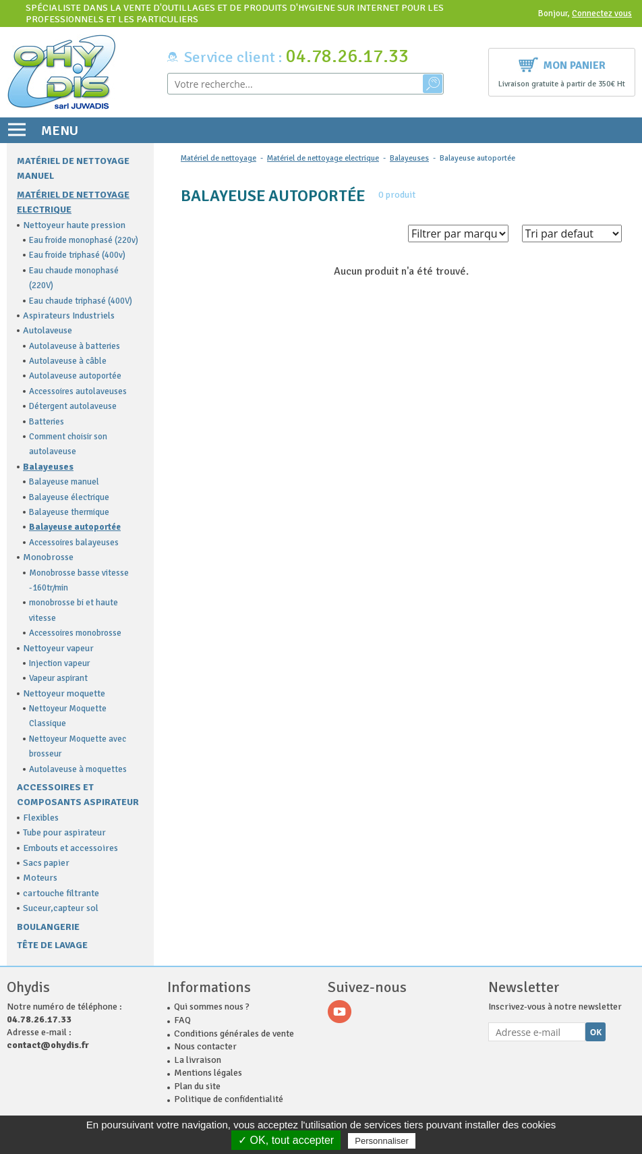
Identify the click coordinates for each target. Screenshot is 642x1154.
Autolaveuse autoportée (75, 375)
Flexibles (41, 817)
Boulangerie (48, 927)
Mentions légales (208, 1072)
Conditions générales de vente (234, 1033)
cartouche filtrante (61, 893)
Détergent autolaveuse (73, 406)
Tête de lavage (52, 945)
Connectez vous (602, 13)
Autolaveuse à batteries (74, 346)
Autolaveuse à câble (68, 361)
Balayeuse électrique (69, 497)
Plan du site (197, 1086)
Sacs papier (46, 863)
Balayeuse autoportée (75, 527)
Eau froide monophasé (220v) (83, 240)
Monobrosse (48, 557)
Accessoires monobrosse (75, 633)
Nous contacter (205, 1046)
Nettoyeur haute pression (74, 225)
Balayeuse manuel (64, 481)
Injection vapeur (59, 663)
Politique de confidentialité (228, 1099)
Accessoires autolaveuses (78, 391)
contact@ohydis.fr (48, 1045)
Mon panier (562, 64)
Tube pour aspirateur (64, 832)
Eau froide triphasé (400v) (77, 255)
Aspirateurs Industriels (69, 315)
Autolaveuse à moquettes (78, 769)
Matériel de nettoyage (218, 158)
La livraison (197, 1060)
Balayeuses (48, 466)
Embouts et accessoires (70, 848)
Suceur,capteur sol (60, 908)
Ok (596, 1032)
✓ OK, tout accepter (286, 1140)
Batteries (46, 421)
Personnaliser (382, 1141)
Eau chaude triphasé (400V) (80, 301)
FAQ (182, 1020)
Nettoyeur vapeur (58, 648)
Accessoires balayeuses (74, 542)
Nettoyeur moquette (64, 693)
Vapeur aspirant (58, 678)
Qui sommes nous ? (212, 1006)
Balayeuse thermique (69, 512)
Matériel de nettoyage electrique (323, 158)
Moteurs (40, 877)
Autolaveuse (47, 330)
